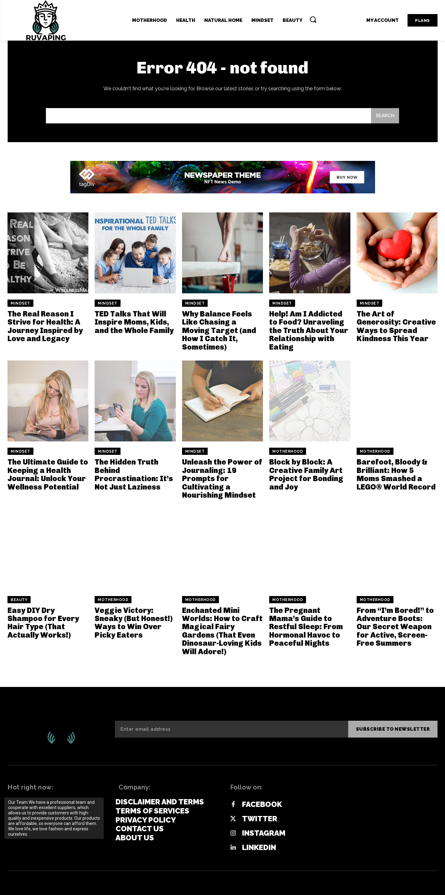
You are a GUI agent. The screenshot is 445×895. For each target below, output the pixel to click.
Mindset (20, 303)
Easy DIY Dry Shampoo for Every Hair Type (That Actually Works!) (43, 622)
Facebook (262, 804)
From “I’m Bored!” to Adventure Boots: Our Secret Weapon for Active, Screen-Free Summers (395, 627)
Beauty (19, 600)
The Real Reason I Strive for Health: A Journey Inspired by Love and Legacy (45, 326)
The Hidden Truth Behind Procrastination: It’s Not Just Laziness (134, 474)
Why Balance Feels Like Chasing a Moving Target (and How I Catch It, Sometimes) (219, 330)
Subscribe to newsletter (393, 729)
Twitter (259, 818)
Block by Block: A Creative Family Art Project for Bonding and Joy (306, 474)
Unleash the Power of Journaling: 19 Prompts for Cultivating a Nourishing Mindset (222, 478)
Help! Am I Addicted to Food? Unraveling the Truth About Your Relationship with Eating (308, 330)
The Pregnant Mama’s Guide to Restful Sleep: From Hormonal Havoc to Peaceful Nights (306, 627)
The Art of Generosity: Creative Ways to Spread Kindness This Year (396, 326)
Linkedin (259, 847)
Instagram (263, 833)
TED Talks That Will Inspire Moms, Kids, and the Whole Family (134, 322)
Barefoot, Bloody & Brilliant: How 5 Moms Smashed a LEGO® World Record (396, 474)
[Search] (385, 115)
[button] (313, 19)
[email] (231, 729)
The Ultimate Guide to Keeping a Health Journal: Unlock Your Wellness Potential (47, 474)
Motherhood (287, 451)
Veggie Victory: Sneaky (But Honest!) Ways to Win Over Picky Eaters (134, 622)
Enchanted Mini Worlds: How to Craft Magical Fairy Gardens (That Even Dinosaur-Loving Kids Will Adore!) (222, 631)
